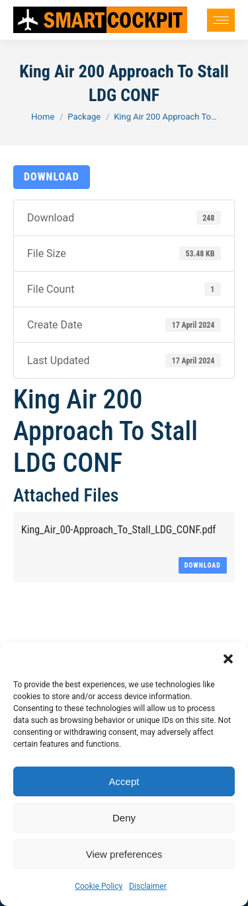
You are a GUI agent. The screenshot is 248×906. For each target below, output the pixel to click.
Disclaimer (148, 886)
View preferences (124, 854)
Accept (124, 781)
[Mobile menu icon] (221, 20)
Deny (124, 817)
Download (51, 176)
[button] (228, 658)
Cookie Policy (98, 886)
